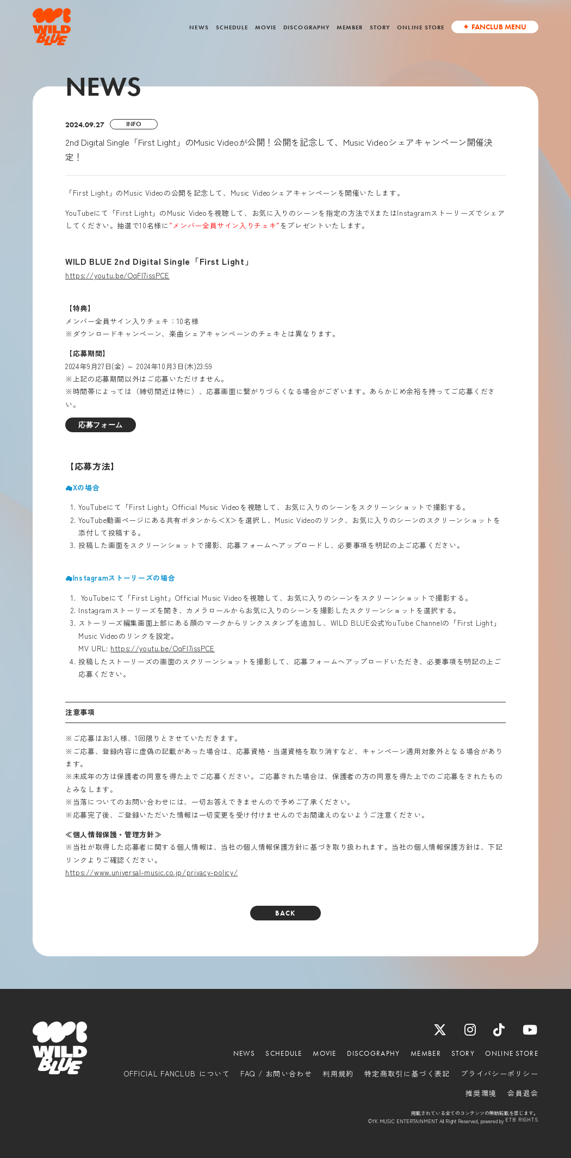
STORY (380, 27)
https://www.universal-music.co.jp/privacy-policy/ (151, 872)
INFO (133, 124)
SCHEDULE (232, 27)
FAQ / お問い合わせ (276, 1073)
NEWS (198, 27)
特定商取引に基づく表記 (407, 1073)
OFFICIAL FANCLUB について (177, 1073)
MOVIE (265, 27)
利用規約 (337, 1073)
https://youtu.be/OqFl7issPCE (117, 275)
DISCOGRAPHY (306, 27)
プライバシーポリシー (499, 1073)
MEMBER (350, 27)
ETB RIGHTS (521, 1120)
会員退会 (522, 1093)
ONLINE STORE (420, 27)
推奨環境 (481, 1093)
